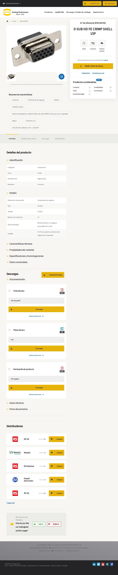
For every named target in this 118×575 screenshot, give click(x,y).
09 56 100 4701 (24, 21)
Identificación (16, 160)
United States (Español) (11, 3)
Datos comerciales (18, 262)
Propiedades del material (21, 249)
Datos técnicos (16, 402)
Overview (12, 139)
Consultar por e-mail (98, 73)
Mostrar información (35, 316)
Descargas (45, 139)
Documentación (17, 279)
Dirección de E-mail (56, 548)
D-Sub (14, 21)
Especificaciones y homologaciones (26, 256)
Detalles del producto (28, 139)
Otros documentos (18, 409)
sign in (106, 60)
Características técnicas (20, 243)
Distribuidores (86, 73)
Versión (12, 192)
